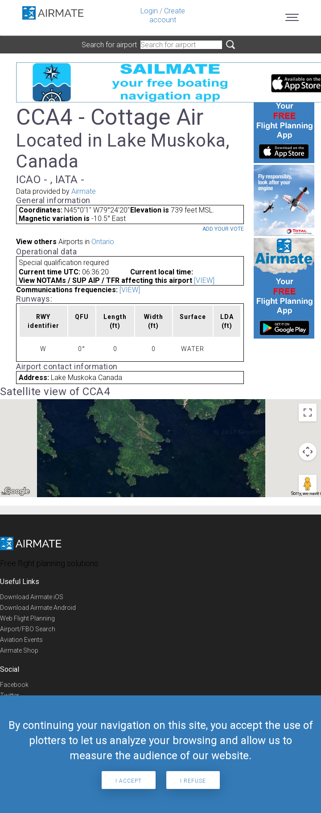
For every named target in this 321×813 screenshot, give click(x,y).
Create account (167, 15)
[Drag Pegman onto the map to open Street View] (308, 484)
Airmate (83, 191)
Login (149, 11)
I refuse (193, 781)
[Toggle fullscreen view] (308, 412)
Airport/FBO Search (27, 629)
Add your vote (223, 229)
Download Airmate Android (38, 607)
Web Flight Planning (27, 618)
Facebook (14, 684)
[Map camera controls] (308, 452)
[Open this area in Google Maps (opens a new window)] (17, 491)
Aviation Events (21, 639)
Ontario (102, 241)
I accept (128, 781)
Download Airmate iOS (31, 597)
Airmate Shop (19, 650)
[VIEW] (204, 280)
